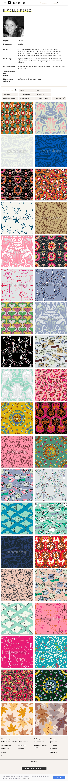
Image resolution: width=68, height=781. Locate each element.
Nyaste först (26, 94)
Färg (37, 90)
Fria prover (21, 748)
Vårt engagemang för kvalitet (9, 741)
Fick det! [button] (59, 777)
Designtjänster (22, 745)
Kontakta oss (34, 768)
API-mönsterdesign (23, 741)
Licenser (3, 752)
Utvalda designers (6, 745)
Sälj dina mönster (39, 741)
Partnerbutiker (5, 748)
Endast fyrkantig (43, 98)
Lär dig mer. (25, 778)
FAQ (2, 755)
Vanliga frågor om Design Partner (41, 746)
